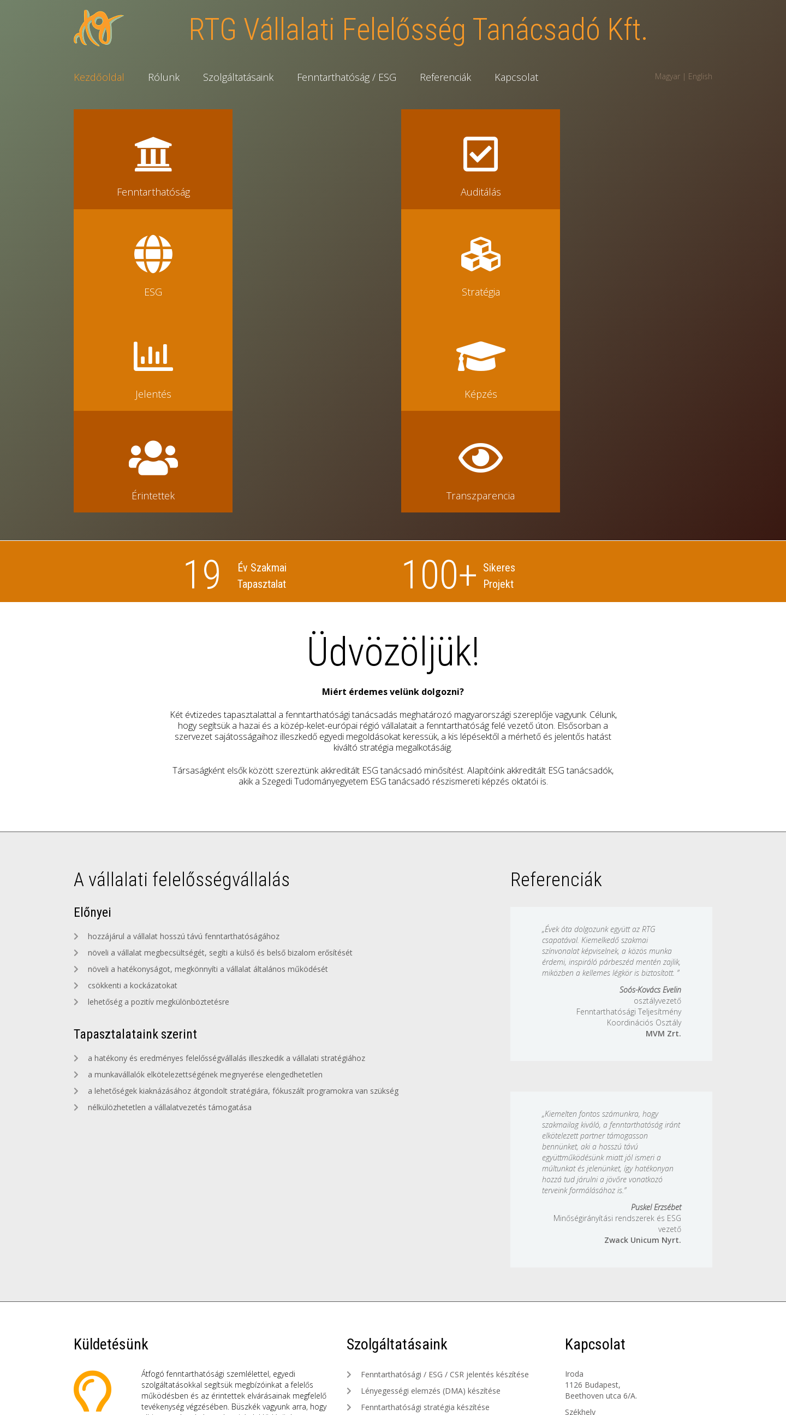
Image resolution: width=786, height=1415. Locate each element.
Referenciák (445, 77)
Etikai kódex (518, 1383)
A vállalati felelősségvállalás (182, 679)
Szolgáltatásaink (238, 77)
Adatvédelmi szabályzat (447, 1383)
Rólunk (164, 77)
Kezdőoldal (99, 77)
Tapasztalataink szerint (136, 833)
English (700, 76)
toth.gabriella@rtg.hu (601, 1271)
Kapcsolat (516, 77)
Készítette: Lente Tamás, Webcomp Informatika (393, 1395)
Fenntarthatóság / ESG (346, 77)
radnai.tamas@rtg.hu (601, 1310)
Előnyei (92, 712)
